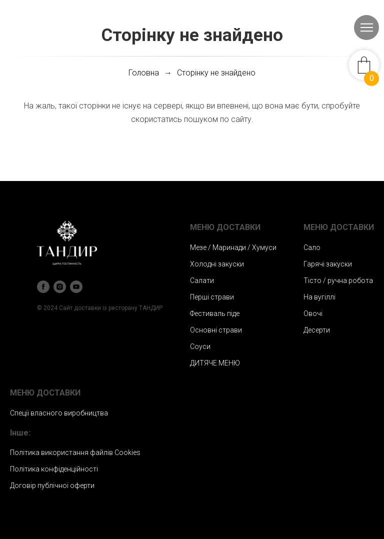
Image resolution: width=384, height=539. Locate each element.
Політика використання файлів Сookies (75, 452)
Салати (202, 280)
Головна (143, 73)
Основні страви (216, 330)
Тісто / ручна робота (338, 280)
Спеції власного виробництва (59, 413)
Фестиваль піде (215, 314)
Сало (312, 248)
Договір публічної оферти (52, 486)
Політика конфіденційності (54, 469)
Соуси (200, 346)
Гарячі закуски (328, 264)
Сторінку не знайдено (216, 73)
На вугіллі (320, 297)
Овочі (313, 314)
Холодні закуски (217, 264)
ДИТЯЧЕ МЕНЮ (215, 363)
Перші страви (212, 297)
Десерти (317, 330)
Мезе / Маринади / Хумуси (233, 248)
